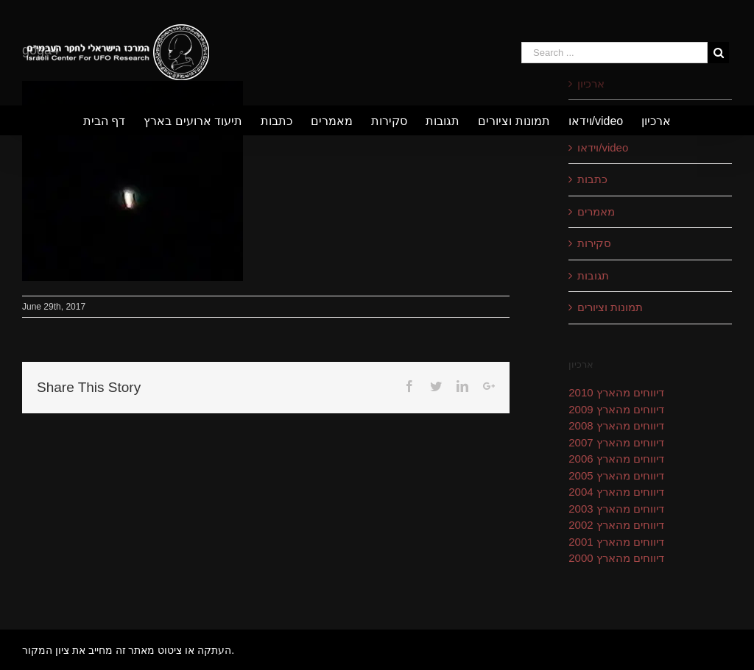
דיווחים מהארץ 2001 (616, 541)
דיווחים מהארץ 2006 (616, 458)
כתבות (592, 179)
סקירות (594, 243)
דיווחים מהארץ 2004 (616, 491)
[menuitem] (113, 120)
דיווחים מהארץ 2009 (616, 409)
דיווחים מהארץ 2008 (616, 425)
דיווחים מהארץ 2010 (616, 392)
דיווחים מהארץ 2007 (616, 442)
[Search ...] (614, 52)
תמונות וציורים (610, 307)
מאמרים (596, 211)
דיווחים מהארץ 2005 (616, 475)
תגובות (593, 275)
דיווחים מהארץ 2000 (616, 558)
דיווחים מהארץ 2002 (616, 524)
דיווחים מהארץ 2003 (616, 508)
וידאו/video (602, 147)
